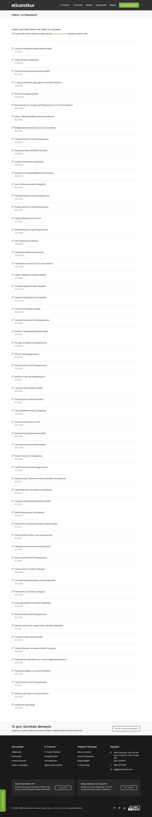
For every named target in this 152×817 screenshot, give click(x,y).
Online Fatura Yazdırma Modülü (30, 569)
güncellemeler (60, 33)
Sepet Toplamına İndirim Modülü (30, 274)
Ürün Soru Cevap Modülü (26, 93)
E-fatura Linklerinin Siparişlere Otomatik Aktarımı (38, 82)
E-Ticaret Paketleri (52, 752)
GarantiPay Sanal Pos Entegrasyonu (32, 320)
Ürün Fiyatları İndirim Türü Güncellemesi (33, 535)
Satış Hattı (63, 787)
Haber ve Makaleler (20, 765)
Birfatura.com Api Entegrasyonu (30, 376)
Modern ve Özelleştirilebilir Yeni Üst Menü (34, 173)
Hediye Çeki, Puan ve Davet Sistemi (31, 693)
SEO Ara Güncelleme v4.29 (27, 422)
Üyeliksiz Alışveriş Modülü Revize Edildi (32, 501)
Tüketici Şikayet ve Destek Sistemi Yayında (35, 648)
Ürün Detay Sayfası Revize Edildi (30, 444)
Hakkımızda (16, 752)
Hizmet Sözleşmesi (85, 756)
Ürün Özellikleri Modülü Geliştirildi (30, 410)
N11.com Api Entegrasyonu (27, 354)
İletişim (112, 5)
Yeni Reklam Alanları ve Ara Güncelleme (34, 263)
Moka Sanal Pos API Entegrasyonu (31, 365)
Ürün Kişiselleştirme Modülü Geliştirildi (33, 603)
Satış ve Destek (84, 752)
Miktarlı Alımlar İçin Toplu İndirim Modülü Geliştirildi (39, 625)
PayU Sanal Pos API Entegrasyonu (31, 682)
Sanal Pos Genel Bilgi (25, 704)
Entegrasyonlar (51, 756)
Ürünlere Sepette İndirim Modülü (30, 286)
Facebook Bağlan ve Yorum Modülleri (32, 670)
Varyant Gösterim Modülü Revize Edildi (33, 48)
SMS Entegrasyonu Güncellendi (29, 512)
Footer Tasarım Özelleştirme (28, 456)
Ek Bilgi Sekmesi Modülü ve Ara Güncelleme (35, 127)
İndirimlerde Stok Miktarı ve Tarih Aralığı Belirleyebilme (40, 659)
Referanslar (101, 5)
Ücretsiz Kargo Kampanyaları (29, 636)
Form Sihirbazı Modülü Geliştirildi (30, 184)
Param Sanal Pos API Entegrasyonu (31, 207)
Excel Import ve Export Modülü (29, 399)
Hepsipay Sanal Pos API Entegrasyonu (33, 546)
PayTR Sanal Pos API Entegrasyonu (31, 467)
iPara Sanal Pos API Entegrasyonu (31, 614)
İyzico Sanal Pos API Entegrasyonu (31, 557)
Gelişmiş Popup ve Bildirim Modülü (31, 150)
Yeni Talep (129, 787)
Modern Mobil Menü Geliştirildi (29, 161)
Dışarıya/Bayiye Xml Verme (28, 218)
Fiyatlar (89, 5)
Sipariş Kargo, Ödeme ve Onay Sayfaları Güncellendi (40, 478)
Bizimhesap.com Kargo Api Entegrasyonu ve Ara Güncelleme (44, 105)
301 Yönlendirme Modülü (26, 241)
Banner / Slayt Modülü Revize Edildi (31, 331)
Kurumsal (78, 5)
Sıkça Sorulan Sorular (53, 765)
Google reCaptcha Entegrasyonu (31, 342)
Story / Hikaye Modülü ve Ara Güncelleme (34, 116)
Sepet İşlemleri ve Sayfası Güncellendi (33, 489)
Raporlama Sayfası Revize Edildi (30, 433)
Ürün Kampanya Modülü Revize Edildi (32, 71)
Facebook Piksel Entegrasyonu (29, 252)
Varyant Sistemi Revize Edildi (28, 388)
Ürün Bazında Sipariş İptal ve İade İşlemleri (35, 580)
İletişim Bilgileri (83, 761)
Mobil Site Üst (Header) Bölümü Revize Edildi (36, 523)
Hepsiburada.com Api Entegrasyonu (32, 195)
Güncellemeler (51, 761)
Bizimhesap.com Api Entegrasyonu (31, 229)
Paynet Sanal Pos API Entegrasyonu (32, 139)
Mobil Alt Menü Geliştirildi (26, 59)
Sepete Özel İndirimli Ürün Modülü (31, 297)
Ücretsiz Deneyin (19, 761)
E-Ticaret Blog (83, 765)
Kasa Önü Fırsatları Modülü (27, 308)
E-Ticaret (65, 5)
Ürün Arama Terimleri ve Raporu (30, 591)
